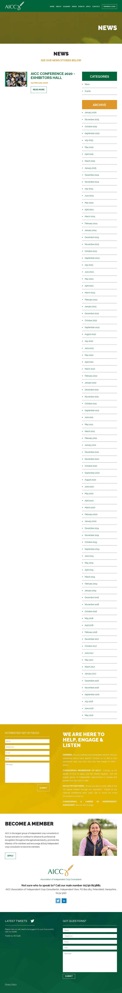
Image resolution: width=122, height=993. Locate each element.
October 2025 (91, 126)
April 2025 (89, 154)
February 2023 (91, 299)
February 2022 (91, 376)
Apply (88, 6)
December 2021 (92, 390)
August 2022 (90, 334)
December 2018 (92, 597)
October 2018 (91, 611)
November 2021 (92, 397)
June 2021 (89, 417)
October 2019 (91, 542)
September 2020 (92, 473)
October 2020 (91, 466)
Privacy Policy (11, 984)
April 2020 (89, 500)
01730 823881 (92, 885)
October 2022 (91, 320)
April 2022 (89, 362)
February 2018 (91, 632)
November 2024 (92, 182)
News (74, 6)
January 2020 (91, 521)
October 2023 (91, 251)
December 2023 (92, 237)
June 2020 (89, 487)
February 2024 (91, 223)
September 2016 (92, 694)
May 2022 (89, 355)
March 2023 (90, 293)
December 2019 (92, 528)
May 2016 (89, 715)
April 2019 (89, 570)
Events (81, 6)
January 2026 (91, 112)
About (58, 6)
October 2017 (91, 646)
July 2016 (89, 701)
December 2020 (92, 452)
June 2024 (89, 196)
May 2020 (89, 493)
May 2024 (89, 203)
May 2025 (89, 147)
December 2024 (92, 175)
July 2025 (89, 140)
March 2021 (90, 431)
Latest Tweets (16, 921)
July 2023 (89, 265)
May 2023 (89, 279)
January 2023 (90, 306)
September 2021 (92, 410)
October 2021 (91, 403)
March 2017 (90, 667)
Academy (66, 6)
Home (52, 6)
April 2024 (89, 209)
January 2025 (90, 168)
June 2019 (89, 556)
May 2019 (89, 563)
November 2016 (92, 688)
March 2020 (90, 507)
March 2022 (90, 369)
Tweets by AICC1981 (13, 936)
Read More (38, 89)
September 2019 (92, 549)
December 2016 (92, 681)
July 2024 (89, 189)
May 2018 (89, 618)
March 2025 (90, 161)
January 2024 (91, 230)
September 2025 (92, 133)
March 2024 (90, 216)
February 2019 (91, 584)
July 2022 (89, 341)
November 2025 (92, 119)
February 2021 (91, 438)
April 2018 (89, 625)
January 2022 (90, 383)
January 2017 (90, 674)
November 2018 (92, 604)
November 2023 (92, 244)
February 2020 (91, 514)
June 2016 (89, 708)
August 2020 (90, 480)
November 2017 (92, 639)
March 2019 (90, 577)
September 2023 (92, 258)
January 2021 (90, 445)
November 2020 (92, 459)
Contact (96, 6)
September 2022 (92, 327)
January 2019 (90, 590)
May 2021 (89, 424)
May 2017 (89, 660)
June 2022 (89, 348)
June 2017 (89, 653)
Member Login (109, 6)
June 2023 (89, 272)
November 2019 (92, 535)
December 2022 (92, 313)
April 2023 (89, 286)
